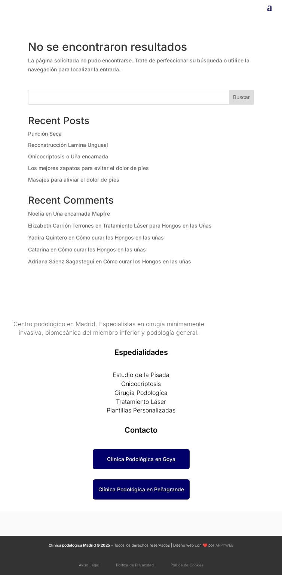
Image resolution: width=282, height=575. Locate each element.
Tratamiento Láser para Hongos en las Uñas (157, 225)
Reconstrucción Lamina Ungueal (68, 145)
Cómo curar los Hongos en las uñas (120, 237)
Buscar (241, 97)
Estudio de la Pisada (141, 374)
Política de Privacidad (136, 565)
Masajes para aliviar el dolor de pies (73, 179)
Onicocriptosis (141, 383)
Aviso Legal (89, 565)
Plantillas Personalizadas (141, 410)
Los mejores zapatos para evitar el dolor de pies (88, 168)
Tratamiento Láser (141, 401)
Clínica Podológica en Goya (141, 459)
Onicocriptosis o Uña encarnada (68, 156)
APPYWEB (224, 545)
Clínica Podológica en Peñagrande (141, 489)
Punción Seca (45, 133)
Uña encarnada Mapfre (81, 213)
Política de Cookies (187, 565)
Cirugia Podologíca (141, 392)
